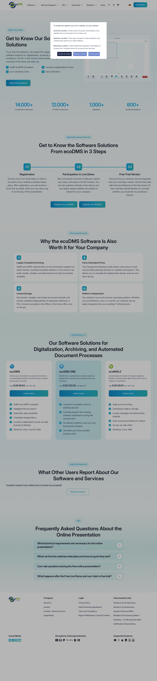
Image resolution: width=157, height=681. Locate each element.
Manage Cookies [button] (80, 54)
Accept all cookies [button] (64, 54)
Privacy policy (94, 54)
